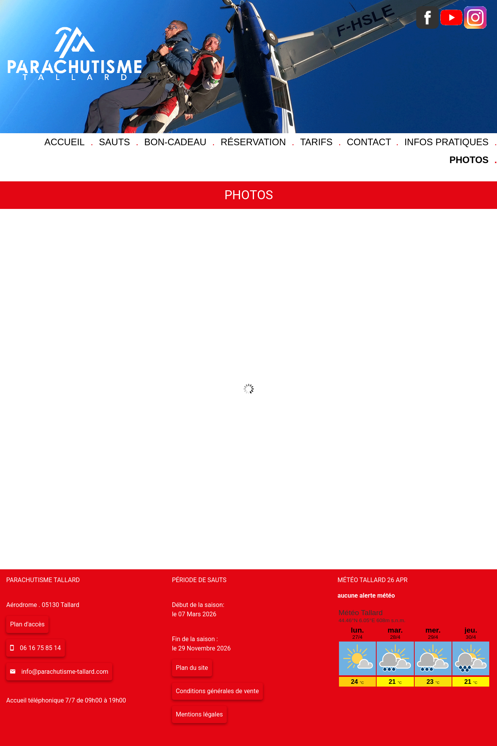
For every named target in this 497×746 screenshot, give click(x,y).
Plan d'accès (27, 624)
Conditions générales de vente (217, 691)
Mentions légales (199, 714)
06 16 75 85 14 (40, 648)
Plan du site (192, 667)
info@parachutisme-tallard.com (64, 671)
